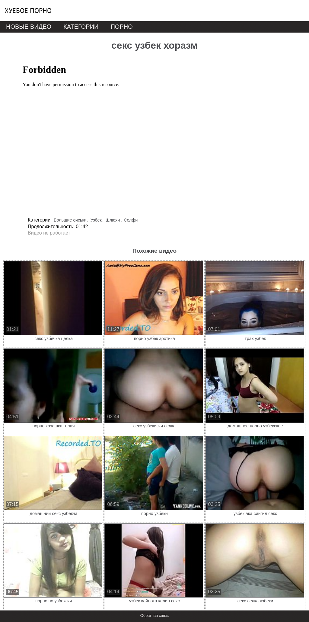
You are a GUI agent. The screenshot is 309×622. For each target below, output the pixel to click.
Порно (121, 26)
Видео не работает (49, 232)
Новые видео (28, 26)
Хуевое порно (28, 10)
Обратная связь (154, 615)
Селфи (131, 220)
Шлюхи (113, 220)
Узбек (96, 220)
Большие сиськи (70, 220)
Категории (80, 26)
